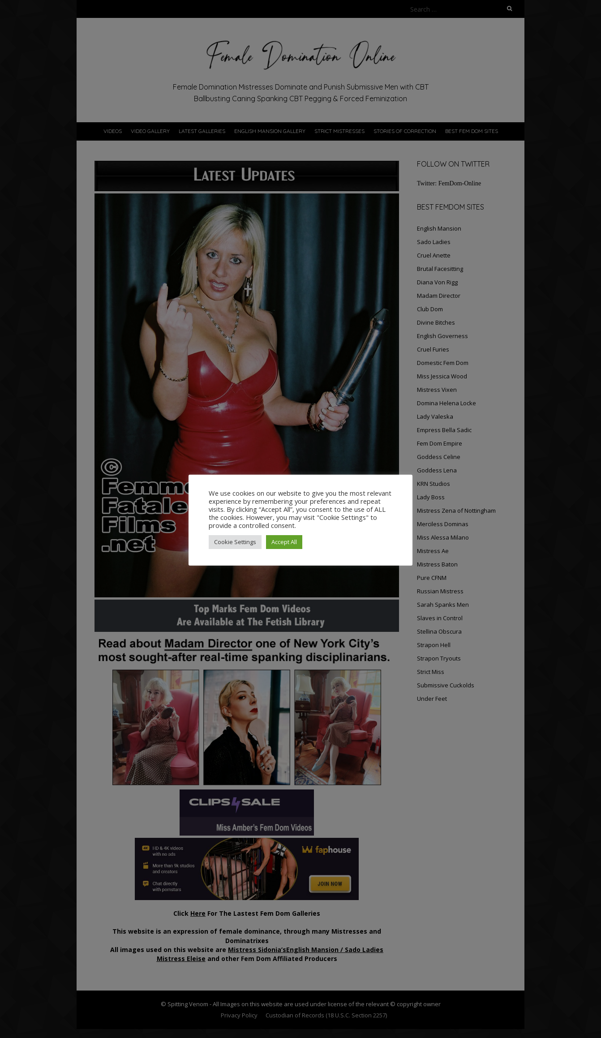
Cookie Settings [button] (235, 542)
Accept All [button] (284, 542)
